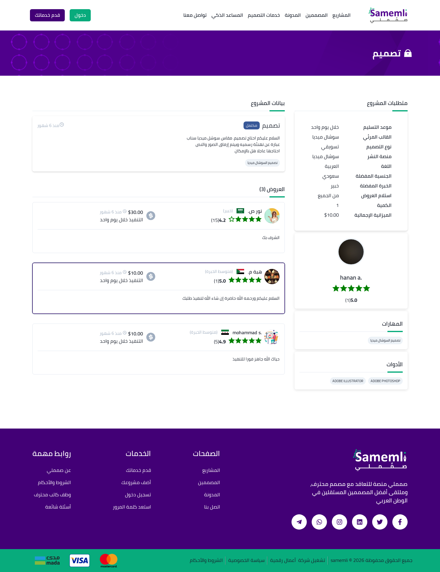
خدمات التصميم (264, 15)
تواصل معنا (195, 15)
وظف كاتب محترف (52, 494)
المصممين (317, 15)
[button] (351, 252)
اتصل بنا (212, 506)
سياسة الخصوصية (246, 560)
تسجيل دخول (138, 494)
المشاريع (341, 15)
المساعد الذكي (227, 15)
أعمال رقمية (283, 560)
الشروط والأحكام (54, 482)
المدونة (293, 15)
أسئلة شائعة (58, 506)
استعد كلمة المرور (132, 506)
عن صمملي (59, 470)
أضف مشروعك (136, 482)
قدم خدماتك (138, 470)
